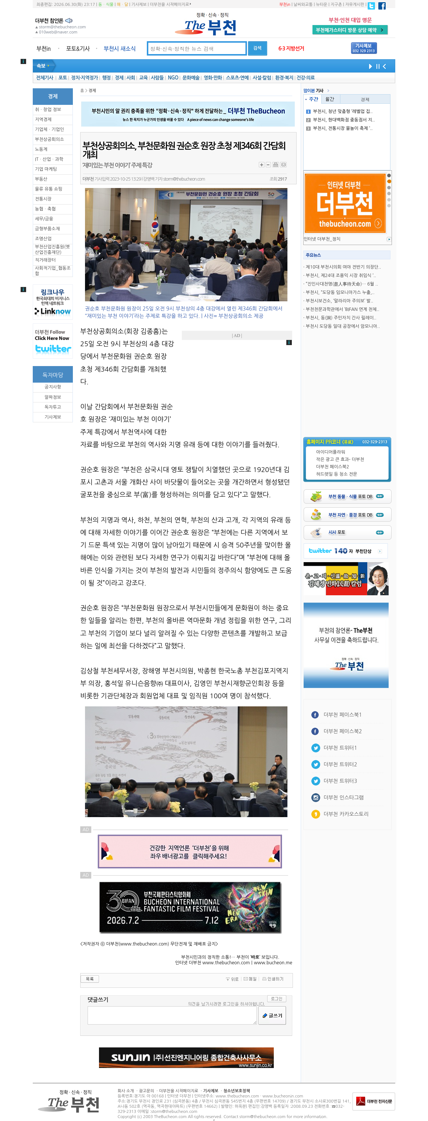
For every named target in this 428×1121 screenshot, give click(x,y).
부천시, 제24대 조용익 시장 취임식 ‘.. (341, 275)
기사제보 (138, 5)
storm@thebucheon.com (184, 179)
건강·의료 (306, 77)
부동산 (41, 179)
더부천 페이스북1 (342, 714)
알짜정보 (53, 397)
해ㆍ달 (122, 5)
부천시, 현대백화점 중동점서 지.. (340, 120)
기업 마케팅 (46, 169)
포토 (63, 77)
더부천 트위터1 (340, 748)
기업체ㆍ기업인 (49, 129)
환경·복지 (284, 77)
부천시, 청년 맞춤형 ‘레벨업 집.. (339, 111)
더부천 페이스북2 (332, 467)
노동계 (41, 149)
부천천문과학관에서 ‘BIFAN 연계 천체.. (342, 309)
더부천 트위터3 (340, 781)
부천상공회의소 (49, 139)
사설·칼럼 (262, 77)
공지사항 (53, 387)
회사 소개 (126, 1091)
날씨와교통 (303, 5)
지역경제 (43, 119)
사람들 (157, 77)
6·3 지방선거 (291, 48)
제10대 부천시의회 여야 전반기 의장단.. (343, 267)
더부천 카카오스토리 (345, 814)
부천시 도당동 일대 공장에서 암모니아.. (343, 326)
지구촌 (336, 5)
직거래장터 (45, 260)
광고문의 (146, 1091)
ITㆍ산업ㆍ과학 (49, 159)
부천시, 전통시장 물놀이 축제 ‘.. (339, 128)
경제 (119, 77)
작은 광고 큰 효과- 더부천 (340, 459)
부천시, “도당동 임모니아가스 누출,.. (340, 292)
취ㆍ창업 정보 (48, 109)
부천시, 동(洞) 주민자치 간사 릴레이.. (341, 318)
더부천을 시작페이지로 (170, 4)
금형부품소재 (47, 229)
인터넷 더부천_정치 (322, 239)
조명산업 (43, 239)
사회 (131, 77)
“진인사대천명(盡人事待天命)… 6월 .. (342, 284)
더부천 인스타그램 (343, 797)
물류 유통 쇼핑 (48, 189)
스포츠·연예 (237, 77)
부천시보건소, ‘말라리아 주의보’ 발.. (339, 301)
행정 (106, 77)
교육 (143, 77)
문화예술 (191, 77)
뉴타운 (321, 5)
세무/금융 (44, 219)
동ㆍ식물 (105, 5)
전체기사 (44, 77)
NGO (173, 77)
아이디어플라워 (330, 452)
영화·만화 (213, 77)
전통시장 (43, 199)
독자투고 (53, 407)
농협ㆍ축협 (45, 209)
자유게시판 (354, 5)
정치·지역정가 (84, 77)
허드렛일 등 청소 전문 (336, 474)
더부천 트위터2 (340, 764)
